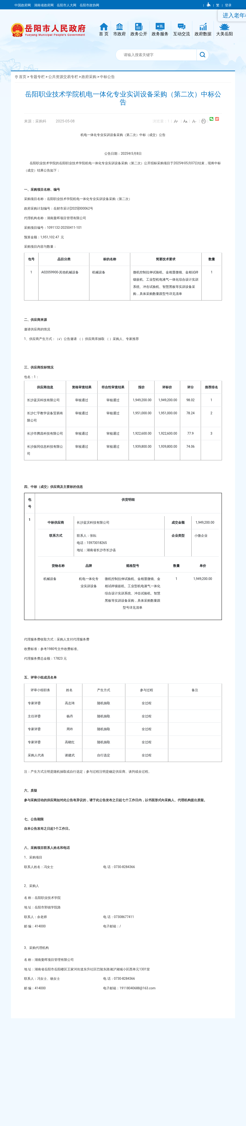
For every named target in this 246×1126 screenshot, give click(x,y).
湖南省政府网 (44, 5)
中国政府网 (23, 5)
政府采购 (88, 77)
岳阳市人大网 (67, 5)
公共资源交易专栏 (63, 77)
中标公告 (107, 77)
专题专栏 (37, 77)
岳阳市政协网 (89, 5)
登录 (228, 5)
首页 (22, 77)
